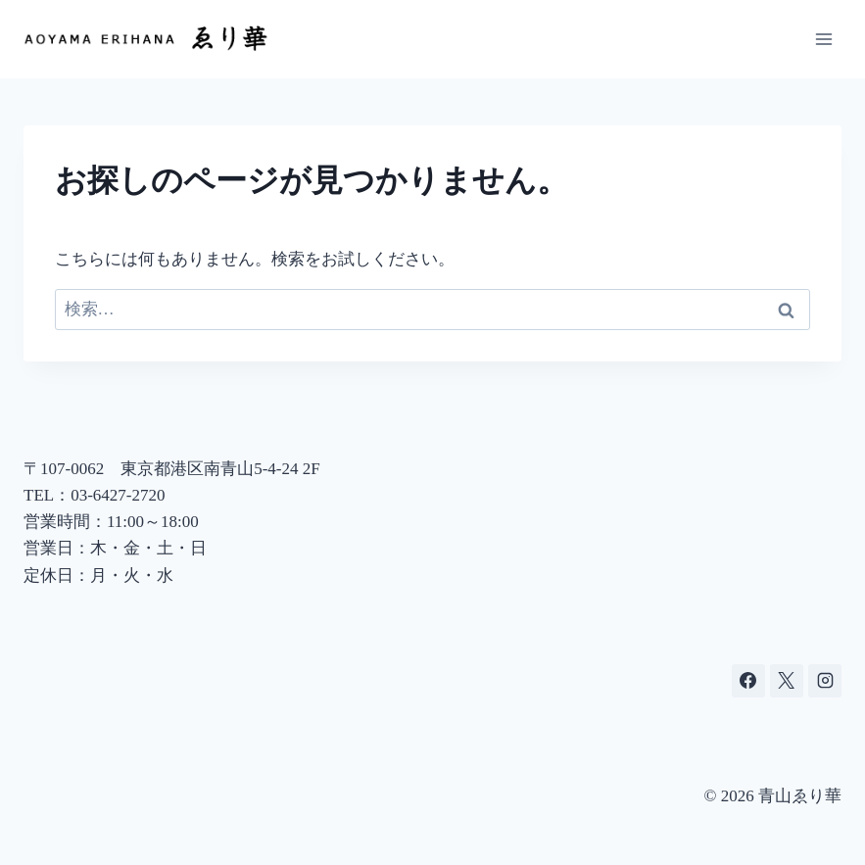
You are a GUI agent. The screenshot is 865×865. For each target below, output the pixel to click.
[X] (786, 680)
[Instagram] (824, 680)
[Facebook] (748, 680)
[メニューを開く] (823, 39)
